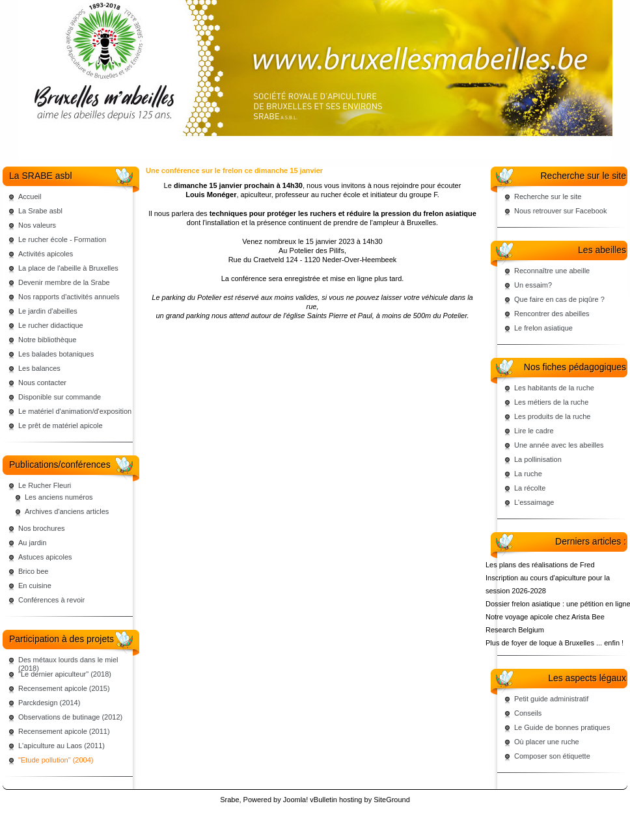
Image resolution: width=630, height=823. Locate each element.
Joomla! (295, 799)
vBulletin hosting (336, 799)
